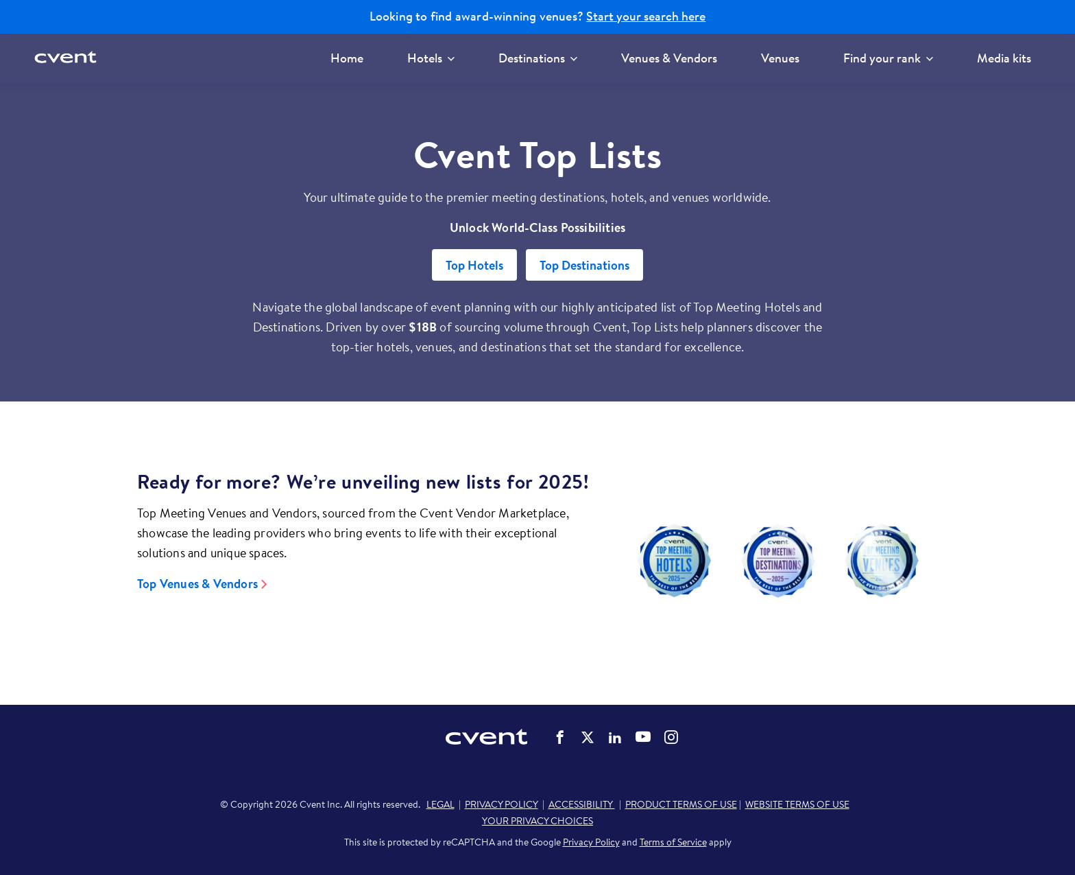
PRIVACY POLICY (501, 804)
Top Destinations (584, 265)
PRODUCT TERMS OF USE (681, 804)
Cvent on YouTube (643, 736)
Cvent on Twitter (587, 737)
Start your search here (645, 16)
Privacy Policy (591, 842)
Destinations (537, 58)
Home (346, 58)
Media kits (1004, 58)
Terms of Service (673, 842)
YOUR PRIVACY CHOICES (537, 821)
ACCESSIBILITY (581, 804)
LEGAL (440, 804)
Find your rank (888, 58)
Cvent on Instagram (671, 737)
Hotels (431, 58)
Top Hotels (474, 265)
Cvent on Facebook (560, 737)
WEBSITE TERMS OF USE (797, 804)
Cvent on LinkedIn (615, 737)
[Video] (778, 560)
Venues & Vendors (669, 58)
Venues (780, 58)
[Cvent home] (66, 58)
